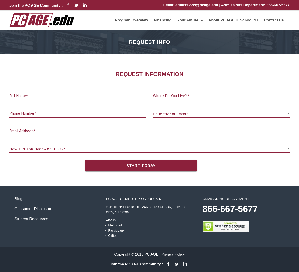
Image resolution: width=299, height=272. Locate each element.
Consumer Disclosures (34, 209)
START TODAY (141, 165)
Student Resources (31, 219)
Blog (18, 199)
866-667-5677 (278, 5)
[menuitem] (131, 20)
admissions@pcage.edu (197, 5)
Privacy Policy (173, 254)
